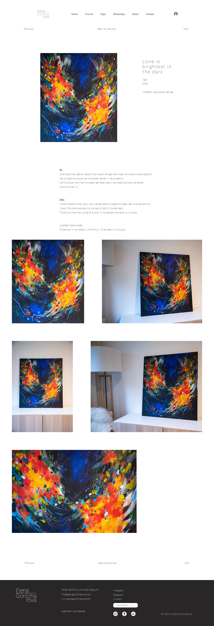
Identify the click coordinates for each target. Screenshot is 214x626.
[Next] (178, 29)
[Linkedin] (123, 599)
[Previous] (34, 29)
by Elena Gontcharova (180, 614)
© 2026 (165, 614)
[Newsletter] (125, 605)
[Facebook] (123, 595)
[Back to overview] (107, 29)
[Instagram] (123, 590)
